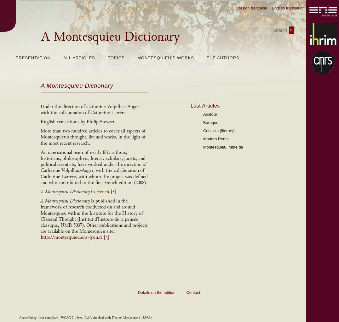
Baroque (210, 122)
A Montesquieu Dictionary (110, 36)
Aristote (210, 114)
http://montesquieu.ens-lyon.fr (75, 237)
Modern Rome (216, 139)
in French (103, 192)
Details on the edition (156, 292)
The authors (223, 58)
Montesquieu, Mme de (223, 147)
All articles (79, 58)
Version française (251, 8)
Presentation (33, 58)
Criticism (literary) (219, 130)
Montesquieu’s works (165, 58)
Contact (193, 292)
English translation (288, 8)
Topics (116, 58)
